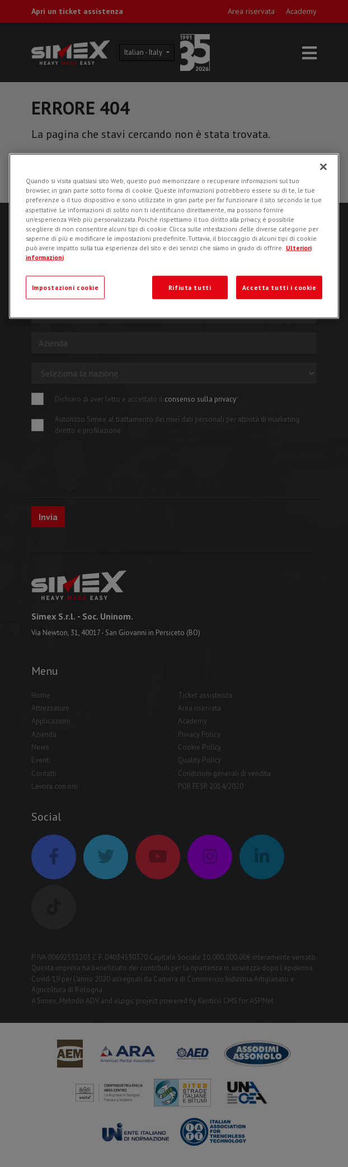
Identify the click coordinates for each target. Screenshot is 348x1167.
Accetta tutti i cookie (279, 287)
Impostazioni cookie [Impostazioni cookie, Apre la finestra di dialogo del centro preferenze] (65, 287)
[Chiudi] (323, 167)
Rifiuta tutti (189, 287)
